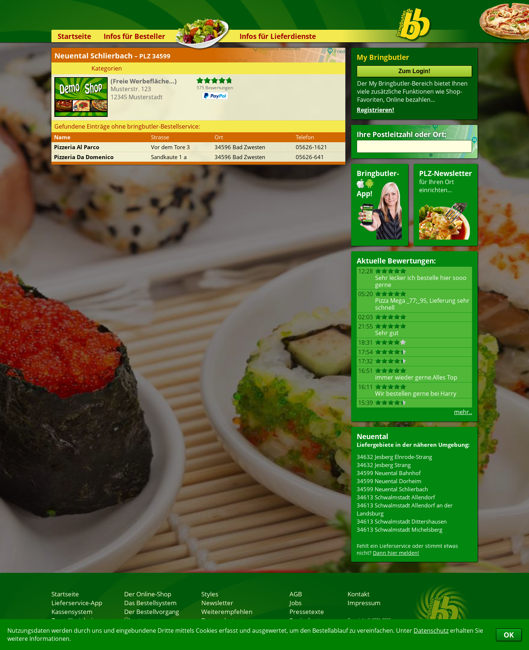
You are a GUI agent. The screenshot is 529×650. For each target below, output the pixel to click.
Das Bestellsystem (150, 602)
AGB (295, 593)
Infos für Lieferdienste (278, 36)
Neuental (372, 436)
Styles (209, 593)
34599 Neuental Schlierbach (392, 489)
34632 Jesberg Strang (384, 464)
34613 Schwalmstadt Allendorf (396, 497)
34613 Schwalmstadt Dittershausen (402, 521)
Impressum (364, 602)
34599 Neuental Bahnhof (389, 473)
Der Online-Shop (147, 593)
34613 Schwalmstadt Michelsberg (399, 529)
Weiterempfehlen (226, 611)
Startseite (74, 36)
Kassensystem (72, 611)
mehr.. (463, 412)
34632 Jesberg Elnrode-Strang (394, 456)
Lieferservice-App (76, 602)
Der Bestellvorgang (151, 611)
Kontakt (359, 593)
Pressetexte (306, 611)
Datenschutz (431, 630)
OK (509, 634)
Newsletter (217, 602)
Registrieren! (375, 110)
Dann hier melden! (396, 552)
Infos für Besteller (134, 36)
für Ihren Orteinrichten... (445, 204)
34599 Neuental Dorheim (389, 481)
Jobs (295, 602)
